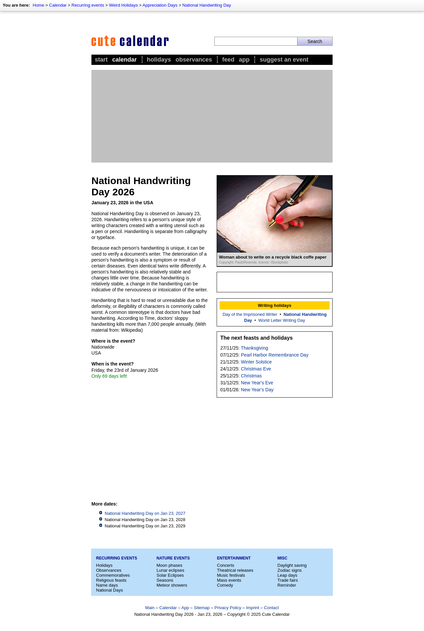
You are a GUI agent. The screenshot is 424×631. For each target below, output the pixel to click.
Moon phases (170, 565)
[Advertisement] (212, 116)
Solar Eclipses (170, 575)
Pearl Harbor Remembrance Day (274, 355)
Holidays (159, 59)
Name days (107, 585)
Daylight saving (292, 565)
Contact (271, 607)
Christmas (251, 375)
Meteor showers (172, 585)
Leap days (287, 575)
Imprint (252, 607)
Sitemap (202, 607)
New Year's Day (257, 389)
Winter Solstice (256, 361)
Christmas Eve (256, 368)
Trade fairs (288, 580)
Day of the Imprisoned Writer (250, 314)
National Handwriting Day (207, 5)
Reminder (287, 585)
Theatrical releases (235, 570)
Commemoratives (113, 575)
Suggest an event (284, 59)
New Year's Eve (257, 382)
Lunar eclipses (171, 570)
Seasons (165, 580)
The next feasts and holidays (256, 338)
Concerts (225, 565)
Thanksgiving (254, 348)
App (244, 59)
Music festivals (231, 575)
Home (38, 5)
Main (149, 607)
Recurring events (88, 5)
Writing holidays (275, 305)
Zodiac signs (290, 570)
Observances (194, 59)
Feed (228, 59)
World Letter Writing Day (281, 320)
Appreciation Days (160, 5)
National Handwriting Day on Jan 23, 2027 (145, 513)
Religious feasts (111, 580)
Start (101, 59)
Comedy (225, 585)
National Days (109, 590)
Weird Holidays (123, 5)
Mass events (229, 580)
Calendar (58, 5)
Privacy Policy (227, 607)
